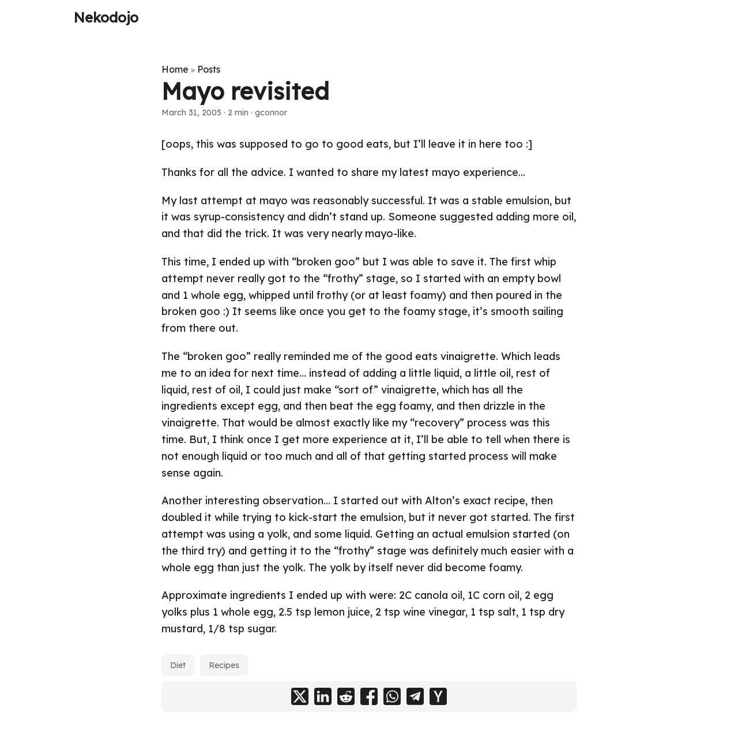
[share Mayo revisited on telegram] (415, 696)
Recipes (224, 665)
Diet (178, 665)
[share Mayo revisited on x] (299, 696)
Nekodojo (106, 17)
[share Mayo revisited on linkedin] (323, 696)
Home (175, 69)
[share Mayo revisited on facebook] (369, 696)
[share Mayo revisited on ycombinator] (438, 696)
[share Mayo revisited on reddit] (346, 696)
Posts (208, 69)
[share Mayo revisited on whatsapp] (392, 696)
